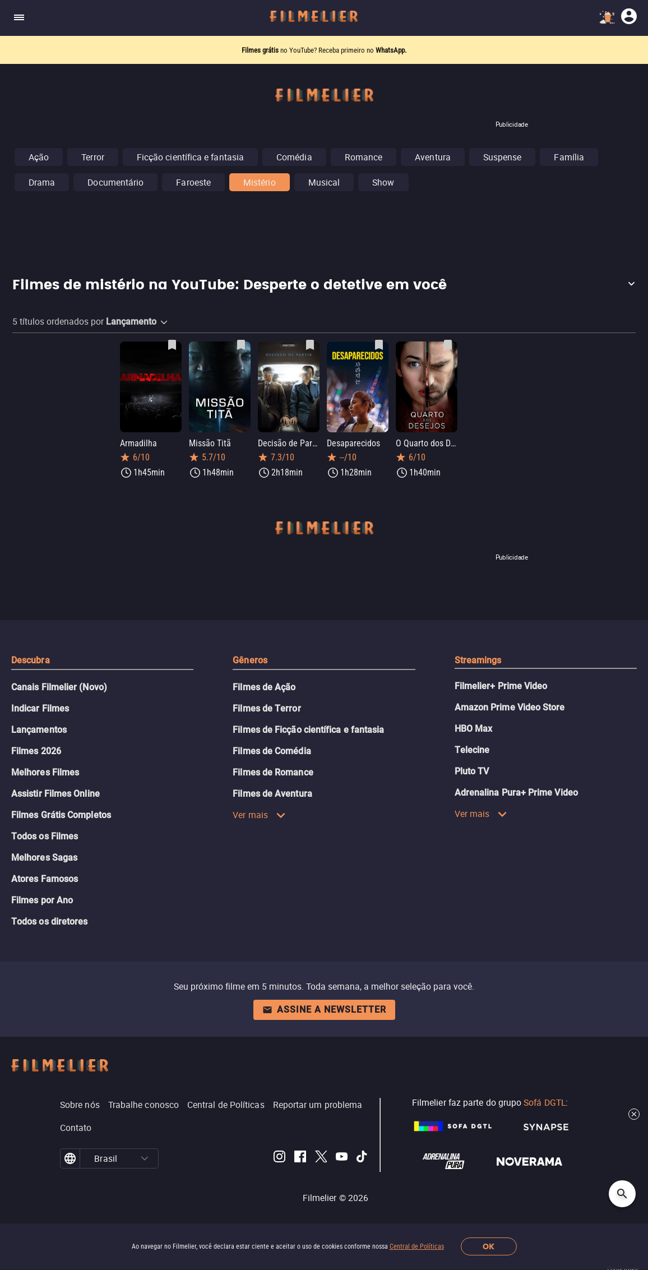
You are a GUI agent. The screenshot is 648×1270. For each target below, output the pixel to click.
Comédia (294, 157)
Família (569, 157)
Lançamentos (39, 729)
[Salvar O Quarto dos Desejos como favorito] (448, 345)
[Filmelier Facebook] (300, 1158)
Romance (364, 157)
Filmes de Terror (266, 708)
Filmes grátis (261, 50)
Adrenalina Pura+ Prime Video (516, 792)
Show (383, 182)
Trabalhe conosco (143, 1104)
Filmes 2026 (36, 751)
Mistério (259, 182)
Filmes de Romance (273, 772)
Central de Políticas (417, 1246)
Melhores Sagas (44, 857)
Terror (92, 157)
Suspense (502, 157)
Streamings (478, 660)
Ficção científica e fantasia (190, 157)
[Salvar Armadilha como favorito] (172, 345)
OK (488, 1246)
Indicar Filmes (40, 708)
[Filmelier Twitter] (321, 1158)
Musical (324, 182)
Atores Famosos (44, 879)
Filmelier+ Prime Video (501, 686)
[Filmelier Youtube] (342, 1158)
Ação (39, 157)
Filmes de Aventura (272, 793)
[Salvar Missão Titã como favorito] (241, 345)
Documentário (115, 182)
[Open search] (622, 1193)
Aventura (433, 157)
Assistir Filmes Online (55, 793)
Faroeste (193, 182)
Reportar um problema (318, 1104)
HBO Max (474, 728)
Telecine (472, 750)
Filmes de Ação (264, 687)
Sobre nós (80, 1104)
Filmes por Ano (42, 900)
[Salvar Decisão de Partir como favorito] (310, 345)
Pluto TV (472, 771)
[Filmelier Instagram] (279, 1158)
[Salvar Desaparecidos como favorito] (379, 345)
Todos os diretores (49, 921)
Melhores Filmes (45, 772)
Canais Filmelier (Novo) (59, 687)
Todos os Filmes (44, 836)
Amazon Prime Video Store (510, 707)
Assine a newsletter (324, 1009)
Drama (42, 182)
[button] (324, 285)
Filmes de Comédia (272, 751)
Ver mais (259, 814)
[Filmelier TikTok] (362, 1158)
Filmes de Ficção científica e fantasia (308, 729)
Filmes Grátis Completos (61, 815)
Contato (76, 1127)
